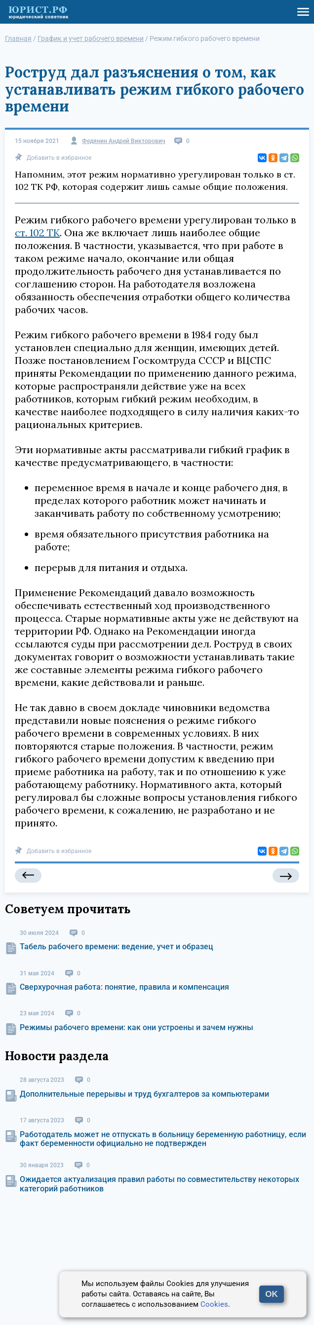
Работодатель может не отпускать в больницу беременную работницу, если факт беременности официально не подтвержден (163, 1139)
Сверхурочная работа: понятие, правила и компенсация (124, 987)
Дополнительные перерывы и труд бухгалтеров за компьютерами (144, 1094)
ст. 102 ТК (37, 232)
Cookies (214, 1304)
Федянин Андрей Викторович (123, 141)
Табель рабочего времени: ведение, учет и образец (116, 946)
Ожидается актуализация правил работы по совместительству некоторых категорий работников (159, 1184)
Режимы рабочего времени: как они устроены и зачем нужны (136, 1027)
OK (271, 1294)
